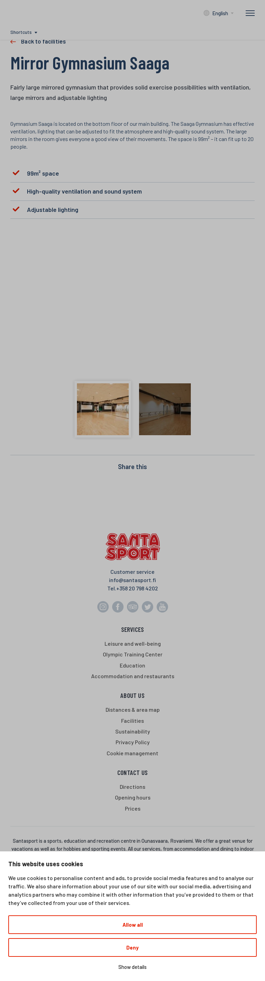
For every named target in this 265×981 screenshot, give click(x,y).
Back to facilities (43, 41)
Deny (132, 947)
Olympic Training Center (133, 654)
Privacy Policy (133, 742)
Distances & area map (133, 709)
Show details (132, 967)
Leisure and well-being (133, 643)
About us (132, 695)
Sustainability (132, 731)
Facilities (132, 720)
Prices (132, 808)
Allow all (132, 925)
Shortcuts (21, 32)
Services (132, 629)
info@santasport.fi (132, 580)
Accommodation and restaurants (132, 676)
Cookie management (132, 753)
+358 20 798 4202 (137, 588)
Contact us (132, 772)
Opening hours (132, 797)
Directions (132, 786)
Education (132, 665)
